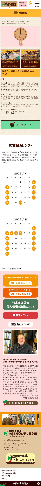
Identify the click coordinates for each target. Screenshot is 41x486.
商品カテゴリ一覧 (12, 21)
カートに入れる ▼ (20, 125)
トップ (4, 21)
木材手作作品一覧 (23, 21)
